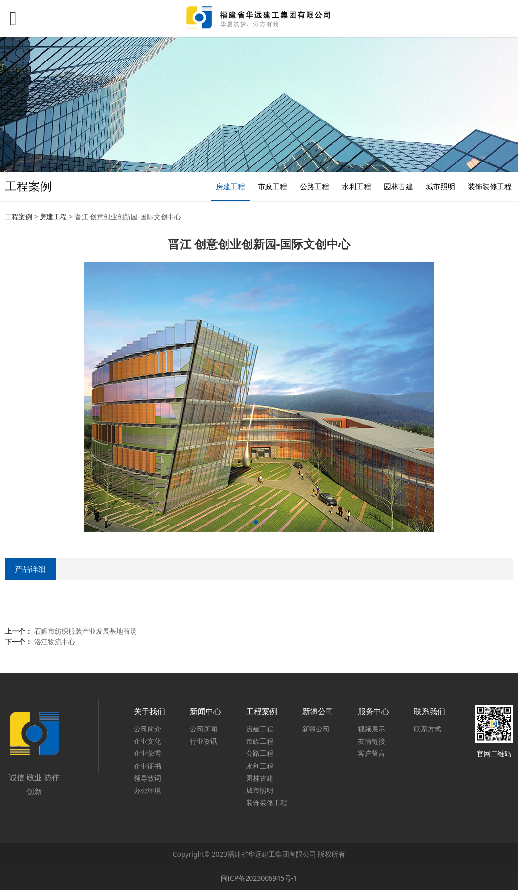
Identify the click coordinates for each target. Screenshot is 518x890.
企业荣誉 (147, 753)
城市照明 (440, 186)
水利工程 (356, 186)
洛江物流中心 (54, 641)
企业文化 (147, 741)
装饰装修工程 (490, 186)
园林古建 (398, 186)
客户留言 (371, 753)
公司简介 (147, 728)
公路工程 (314, 186)
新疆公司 (316, 728)
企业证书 (147, 765)
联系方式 (427, 728)
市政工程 (272, 186)
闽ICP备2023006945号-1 (259, 878)
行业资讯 (203, 741)
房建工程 (230, 186)
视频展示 (371, 728)
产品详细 (30, 569)
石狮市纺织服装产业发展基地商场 (85, 631)
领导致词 (147, 778)
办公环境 (147, 790)
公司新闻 (203, 728)
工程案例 (18, 216)
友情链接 (371, 741)
